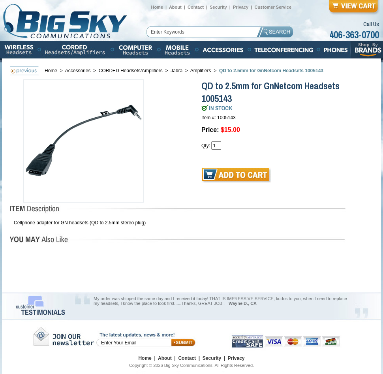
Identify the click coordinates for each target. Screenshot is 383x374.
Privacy (240, 7)
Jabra (176, 70)
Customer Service (272, 7)
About (175, 7)
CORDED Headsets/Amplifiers (131, 70)
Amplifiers (200, 70)
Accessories (78, 70)
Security (218, 7)
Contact (196, 7)
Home (157, 7)
